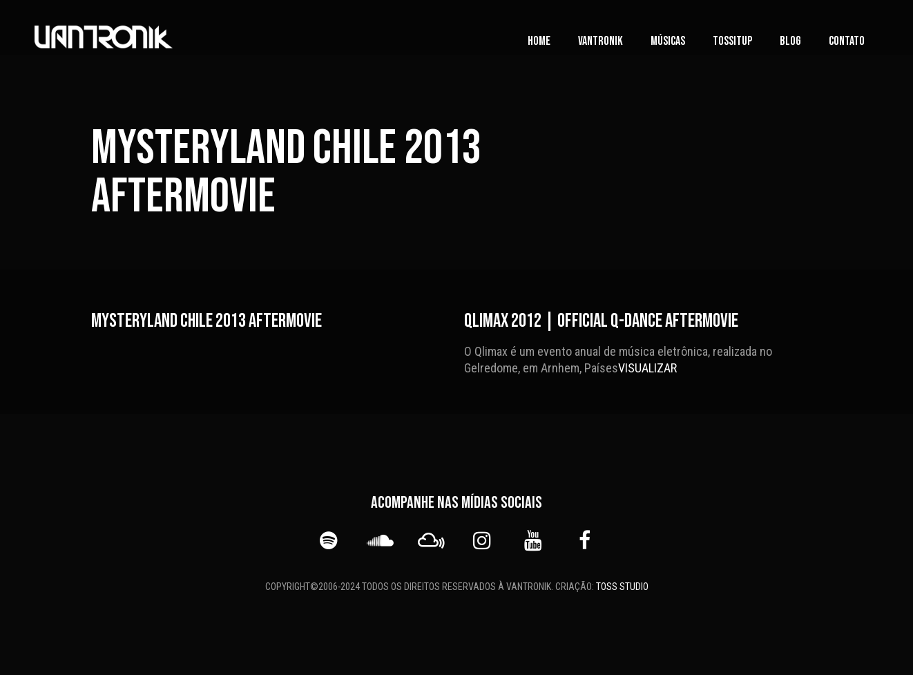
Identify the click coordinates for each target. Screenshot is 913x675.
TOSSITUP (732, 41)
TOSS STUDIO (622, 586)
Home (539, 41)
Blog (790, 41)
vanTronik (600, 41)
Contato (847, 41)
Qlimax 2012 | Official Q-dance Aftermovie (601, 321)
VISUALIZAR (647, 368)
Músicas (668, 41)
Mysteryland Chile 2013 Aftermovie (206, 321)
